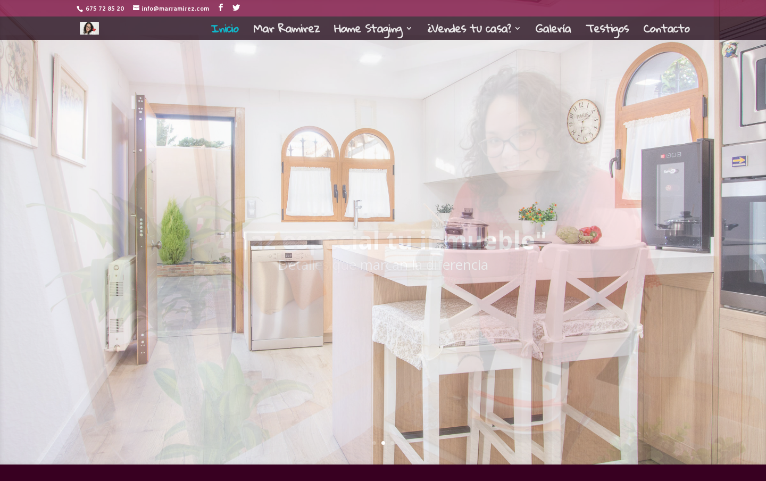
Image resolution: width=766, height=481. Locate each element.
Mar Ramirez (286, 31)
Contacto (666, 31)
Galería (553, 31)
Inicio (224, 31)
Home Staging (368, 31)
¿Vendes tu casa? (468, 31)
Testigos (607, 31)
